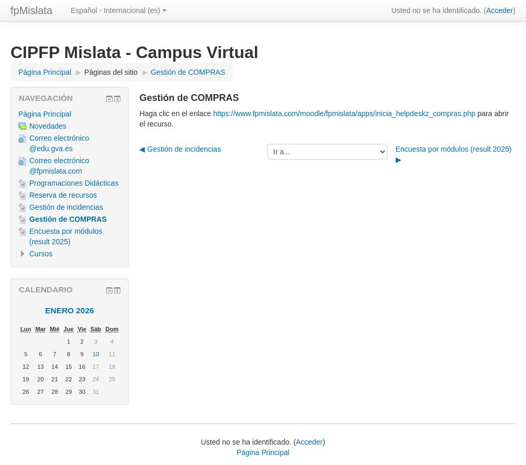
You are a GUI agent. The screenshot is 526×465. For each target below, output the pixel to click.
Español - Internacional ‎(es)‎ (118, 10)
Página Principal (44, 114)
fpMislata (31, 10)
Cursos (40, 253)
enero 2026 (69, 310)
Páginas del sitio (111, 72)
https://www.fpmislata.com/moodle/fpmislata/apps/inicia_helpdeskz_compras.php (344, 113)
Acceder (499, 10)
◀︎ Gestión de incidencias (180, 149)
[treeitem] (69, 114)
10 (96, 354)
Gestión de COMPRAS (188, 72)
